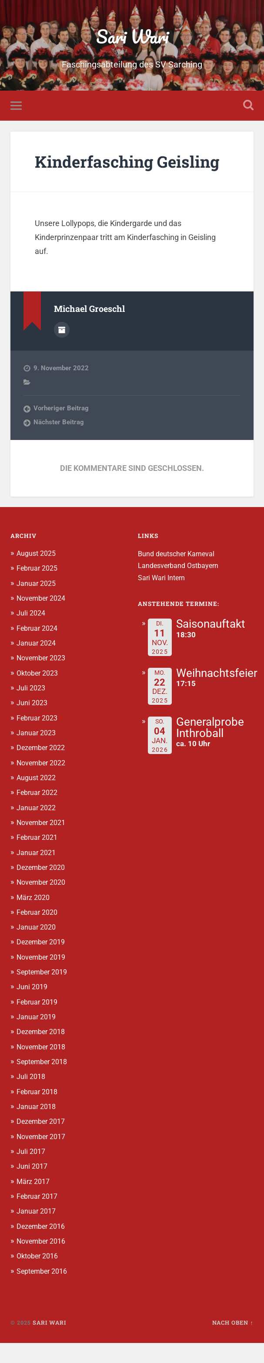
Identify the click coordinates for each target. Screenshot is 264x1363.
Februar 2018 (39, 1112)
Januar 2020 (37, 948)
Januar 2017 (37, 1231)
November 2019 (43, 978)
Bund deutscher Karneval (179, 576)
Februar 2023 (39, 739)
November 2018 (43, 1067)
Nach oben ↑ (232, 1342)
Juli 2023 (32, 710)
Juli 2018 (32, 1097)
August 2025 (38, 576)
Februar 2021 (39, 859)
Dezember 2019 (43, 963)
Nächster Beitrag (58, 445)
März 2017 (34, 1201)
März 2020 (34, 918)
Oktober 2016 (40, 1276)
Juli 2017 (32, 1171)
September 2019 (44, 993)
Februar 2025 (39, 590)
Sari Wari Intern (163, 599)
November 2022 (43, 784)
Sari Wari (132, 37)
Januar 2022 (37, 829)
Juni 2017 (33, 1187)
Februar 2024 (39, 650)
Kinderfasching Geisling (100, 174)
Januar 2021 (37, 873)
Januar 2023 (37, 754)
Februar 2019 (39, 1022)
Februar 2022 (39, 814)
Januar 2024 (37, 665)
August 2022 (38, 799)
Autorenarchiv (62, 352)
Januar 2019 (37, 1037)
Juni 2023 (33, 724)
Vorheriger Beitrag (61, 431)
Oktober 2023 (40, 694)
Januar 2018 (37, 1127)
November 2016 (43, 1261)
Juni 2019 (33, 1008)
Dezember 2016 (43, 1246)
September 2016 (44, 1291)
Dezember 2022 (43, 769)
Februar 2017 (39, 1216)
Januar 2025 (37, 605)
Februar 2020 (39, 933)
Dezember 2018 (43, 1052)
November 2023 (43, 680)
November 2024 (43, 620)
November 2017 (43, 1157)
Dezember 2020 (43, 888)
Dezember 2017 (43, 1142)
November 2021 (43, 844)
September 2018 (44, 1082)
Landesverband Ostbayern (181, 588)
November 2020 (43, 903)
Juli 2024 (32, 635)
